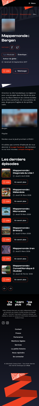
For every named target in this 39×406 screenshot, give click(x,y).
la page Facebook (17, 147)
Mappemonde (25, 14)
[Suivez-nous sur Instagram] (7, 323)
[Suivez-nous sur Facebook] (3, 323)
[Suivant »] (10, 288)
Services (19, 345)
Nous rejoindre (19, 353)
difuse (28, 365)
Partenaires (19, 337)
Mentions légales (19, 341)
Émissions (14, 14)
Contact (19, 329)
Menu (32, 3)
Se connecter (19, 357)
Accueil (5, 14)
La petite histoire (19, 349)
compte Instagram (25, 149)
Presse (19, 333)
